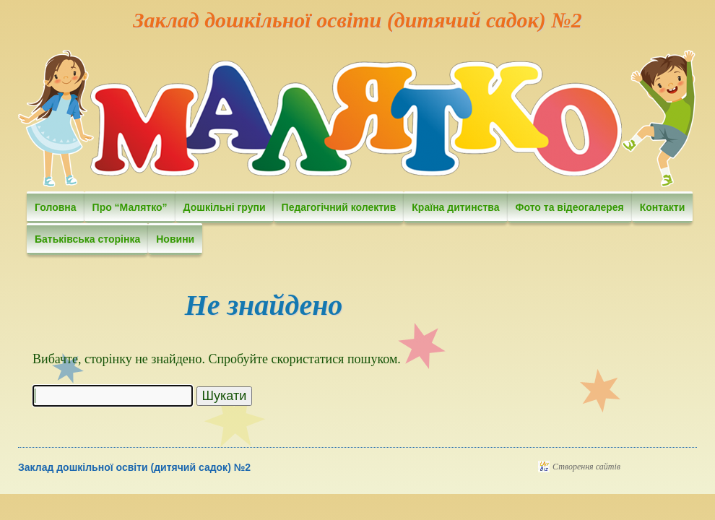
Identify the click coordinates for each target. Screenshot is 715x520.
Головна (56, 207)
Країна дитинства (455, 207)
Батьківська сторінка (87, 239)
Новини (175, 239)
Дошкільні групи (224, 207)
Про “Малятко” (130, 207)
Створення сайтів (586, 467)
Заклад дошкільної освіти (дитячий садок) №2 (357, 20)
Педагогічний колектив (339, 207)
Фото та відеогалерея (570, 207)
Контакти (662, 207)
